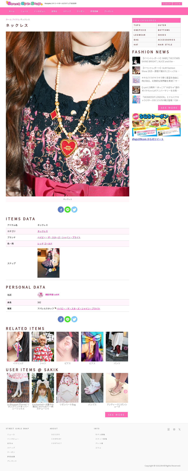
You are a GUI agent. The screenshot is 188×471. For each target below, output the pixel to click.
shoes (162, 35)
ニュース (24, 11)
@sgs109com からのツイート (148, 139)
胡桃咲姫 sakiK (48, 295)
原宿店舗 (94, 11)
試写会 (54, 11)
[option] (67, 117)
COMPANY (56, 439)
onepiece (140, 30)
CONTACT (56, 443)
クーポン (81, 11)
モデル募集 (100, 434)
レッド (40, 243)
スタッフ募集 (101, 439)
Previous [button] (9, 348)
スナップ (67, 11)
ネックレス (42, 231)
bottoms (164, 30)
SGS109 (55, 434)
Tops (137, 25)
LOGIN (177, 4)
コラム (98, 448)
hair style (165, 44)
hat (136, 44)
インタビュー (40, 11)
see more (116, 414)
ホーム (12, 11)
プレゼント (109, 11)
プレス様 (99, 443)
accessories (166, 39)
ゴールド (48, 243)
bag (136, 39)
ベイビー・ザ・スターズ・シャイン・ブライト (58, 237)
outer (162, 25)
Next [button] (125, 348)
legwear (140, 35)
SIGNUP (167, 4)
